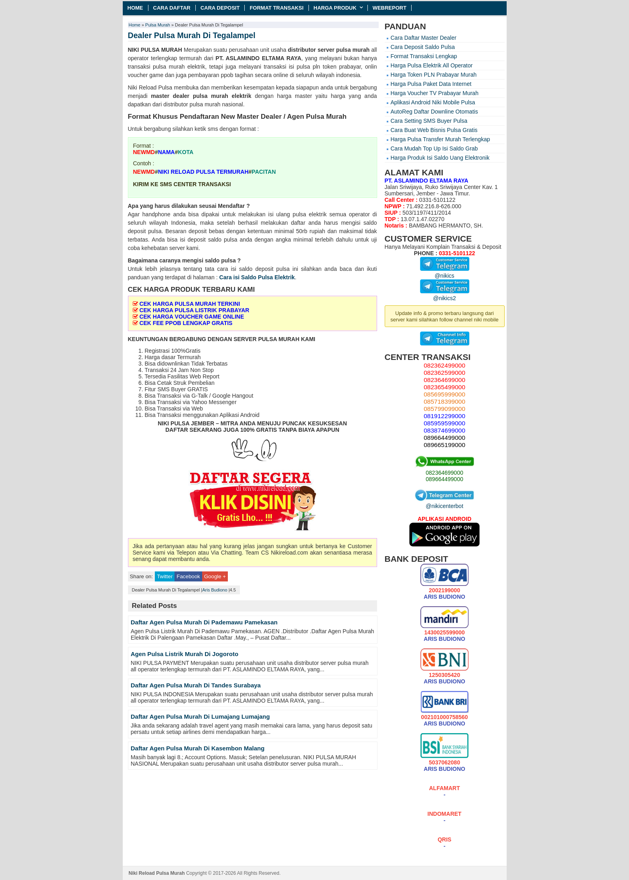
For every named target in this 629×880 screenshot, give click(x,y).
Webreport (390, 8)
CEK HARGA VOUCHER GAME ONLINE (191, 316)
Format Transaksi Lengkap (424, 56)
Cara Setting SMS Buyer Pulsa (429, 121)
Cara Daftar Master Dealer (424, 38)
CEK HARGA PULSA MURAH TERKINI (189, 304)
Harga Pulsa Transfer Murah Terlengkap (440, 139)
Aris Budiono (214, 589)
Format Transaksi (276, 8)
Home (135, 8)
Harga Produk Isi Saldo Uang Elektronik (440, 157)
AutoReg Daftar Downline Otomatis (434, 111)
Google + (215, 576)
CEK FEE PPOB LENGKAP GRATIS (185, 323)
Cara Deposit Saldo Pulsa (423, 47)
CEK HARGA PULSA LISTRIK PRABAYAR (194, 310)
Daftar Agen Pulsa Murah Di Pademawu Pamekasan (204, 622)
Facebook (188, 576)
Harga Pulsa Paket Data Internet (431, 84)
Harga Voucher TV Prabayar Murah (435, 93)
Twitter (164, 576)
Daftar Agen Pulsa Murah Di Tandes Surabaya (196, 685)
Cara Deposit (220, 8)
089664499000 (444, 479)
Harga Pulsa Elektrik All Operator (432, 65)
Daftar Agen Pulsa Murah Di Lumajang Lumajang (200, 716)
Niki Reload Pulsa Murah (157, 873)
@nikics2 (445, 295)
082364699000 (444, 472)
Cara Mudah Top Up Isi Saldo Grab (434, 148)
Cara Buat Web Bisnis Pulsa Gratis (434, 130)
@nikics (445, 272)
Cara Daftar (172, 8)
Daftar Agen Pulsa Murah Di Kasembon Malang (198, 748)
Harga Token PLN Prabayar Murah (434, 74)
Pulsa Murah (157, 24)
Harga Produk (335, 8)
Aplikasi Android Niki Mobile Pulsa (433, 102)
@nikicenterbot (444, 502)
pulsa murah (352, 50)
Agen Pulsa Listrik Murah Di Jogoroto (184, 653)
